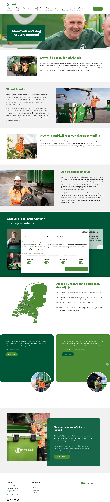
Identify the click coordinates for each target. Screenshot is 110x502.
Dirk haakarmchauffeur (67, 4)
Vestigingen (35, 487)
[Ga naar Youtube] (15, 497)
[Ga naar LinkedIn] (8, 497)
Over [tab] (80, 236)
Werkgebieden (40, 4)
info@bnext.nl (11, 488)
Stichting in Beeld (79, 184)
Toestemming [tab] (29, 236)
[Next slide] (107, 361)
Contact (97, 5)
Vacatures (35, 489)
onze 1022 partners (31, 244)
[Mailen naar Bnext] (107, 108)
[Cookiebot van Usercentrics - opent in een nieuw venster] (81, 232)
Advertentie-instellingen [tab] (63, 236)
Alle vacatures (25, 4)
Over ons (31, 4)
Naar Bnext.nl (57, 4)
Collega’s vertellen (49, 4)
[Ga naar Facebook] (11, 497)
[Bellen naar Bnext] (107, 113)
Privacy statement (37, 492)
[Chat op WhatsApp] (107, 102)
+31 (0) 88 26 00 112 (13, 491)
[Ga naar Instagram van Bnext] (18, 497)
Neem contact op (62, 454)
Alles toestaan (77, 269)
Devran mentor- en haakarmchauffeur (81, 4)
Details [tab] (46, 236)
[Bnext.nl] (13, 5)
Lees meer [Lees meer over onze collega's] (11, 351)
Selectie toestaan (55, 269)
